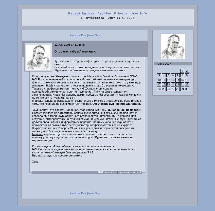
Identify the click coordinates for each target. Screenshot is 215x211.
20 (172, 84)
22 (182, 84)
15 (182, 79)
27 (172, 89)
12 (168, 79)
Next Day (94, 35)
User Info (139, 13)
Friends (121, 13)
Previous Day (77, 35)
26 (168, 89)
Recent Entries (81, 13)
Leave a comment (130, 172)
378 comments (107, 172)
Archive (104, 13)
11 (163, 79)
